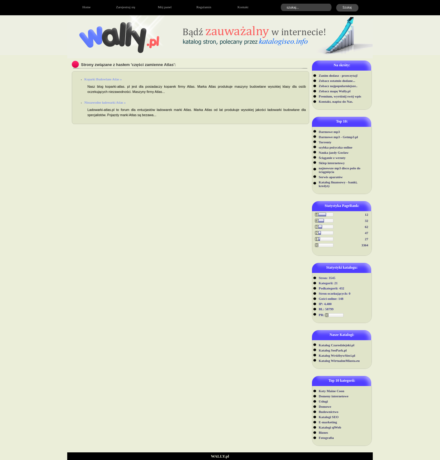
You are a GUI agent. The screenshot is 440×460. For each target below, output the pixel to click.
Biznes (323, 432)
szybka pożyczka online (335, 147)
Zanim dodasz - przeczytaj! (338, 75)
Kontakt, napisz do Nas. (336, 101)
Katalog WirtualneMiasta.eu (339, 360)
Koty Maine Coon (331, 391)
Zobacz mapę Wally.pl (334, 91)
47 (366, 233)
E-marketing (328, 422)
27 (366, 239)
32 (366, 221)
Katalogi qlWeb (330, 427)
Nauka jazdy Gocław (334, 152)
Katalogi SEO (329, 417)
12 (366, 214)
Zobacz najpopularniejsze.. (338, 86)
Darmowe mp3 (329, 132)
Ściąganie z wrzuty (332, 158)
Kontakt (242, 7)
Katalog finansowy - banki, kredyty (338, 184)
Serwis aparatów (331, 177)
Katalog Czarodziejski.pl (336, 345)
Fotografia (326, 438)
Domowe (325, 406)
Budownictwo (328, 412)
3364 (364, 245)
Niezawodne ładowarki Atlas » (105, 102)
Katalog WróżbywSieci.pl (337, 355)
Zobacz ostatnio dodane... (337, 81)
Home (86, 7)
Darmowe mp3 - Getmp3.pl (338, 137)
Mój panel (165, 7)
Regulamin (203, 7)
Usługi (323, 401)
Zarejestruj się (125, 7)
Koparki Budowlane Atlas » (103, 79)
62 (366, 227)
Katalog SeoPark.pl (333, 350)
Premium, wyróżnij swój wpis (340, 96)
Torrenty (325, 142)
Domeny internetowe (333, 396)
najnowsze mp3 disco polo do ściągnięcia (339, 170)
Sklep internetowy (332, 163)
